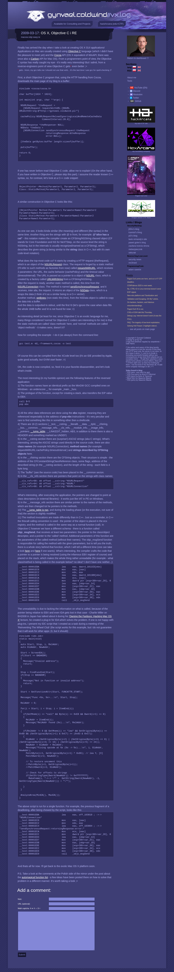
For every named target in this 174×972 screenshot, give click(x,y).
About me (131, 77)
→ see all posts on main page (141, 329)
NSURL (90, 275)
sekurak (132, 252)
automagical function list (35, 877)
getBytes (41, 297)
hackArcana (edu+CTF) (111, 23)
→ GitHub (134, 101)
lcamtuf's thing (135, 232)
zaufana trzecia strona (139, 246)
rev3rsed (133, 263)
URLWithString (55, 279)
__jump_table (37, 431)
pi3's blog (133, 236)
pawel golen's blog (137, 242)
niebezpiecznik (135, 249)
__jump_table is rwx (37, 509)
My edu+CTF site (141, 123)
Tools (129, 81)
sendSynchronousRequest (84, 286)
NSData (84, 290)
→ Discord (133, 91)
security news (135, 259)
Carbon (35, 58)
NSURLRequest (53, 264)
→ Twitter (133, 98)
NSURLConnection (28, 286)
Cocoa (57, 55)
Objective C (74, 51)
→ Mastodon (134, 94)
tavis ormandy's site (138, 239)
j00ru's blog (134, 229)
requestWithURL (87, 268)
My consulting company (141, 151)
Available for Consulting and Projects (72, 23)
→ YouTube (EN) (137, 87)
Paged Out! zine (141, 196)
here (27, 550)
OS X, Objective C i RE (59, 33)
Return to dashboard (138, 58)
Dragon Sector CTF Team (141, 217)
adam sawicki (135, 269)
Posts (129, 275)
